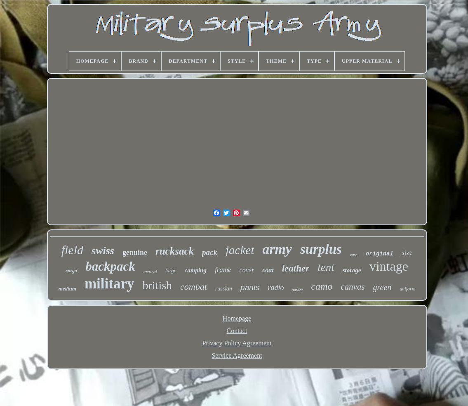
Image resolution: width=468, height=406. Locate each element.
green (382, 287)
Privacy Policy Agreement (237, 343)
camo (321, 286)
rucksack (174, 251)
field (72, 250)
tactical (150, 271)
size (407, 253)
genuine (134, 252)
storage (352, 270)
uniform (407, 289)
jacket (240, 250)
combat (193, 286)
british (157, 285)
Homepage (237, 318)
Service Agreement (237, 355)
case (353, 255)
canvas (353, 287)
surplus (321, 249)
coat (268, 270)
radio (276, 287)
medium (67, 289)
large (170, 270)
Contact (237, 330)
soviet (297, 289)
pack (209, 252)
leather (295, 268)
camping (196, 270)
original (379, 253)
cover (247, 270)
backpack (110, 266)
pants (249, 287)
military (109, 284)
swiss (103, 251)
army (277, 249)
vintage (388, 266)
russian (223, 289)
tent (325, 267)
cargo (71, 271)
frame (223, 270)
